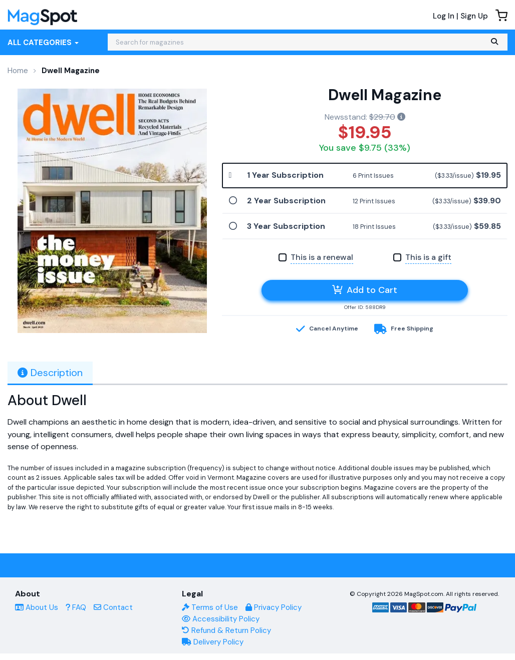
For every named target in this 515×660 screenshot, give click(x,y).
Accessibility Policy (221, 619)
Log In (443, 16)
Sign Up (474, 16)
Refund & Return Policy (226, 630)
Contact (113, 607)
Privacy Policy (273, 607)
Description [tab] (50, 372)
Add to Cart (364, 290)
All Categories (43, 43)
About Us (36, 607)
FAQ (76, 607)
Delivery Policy (212, 642)
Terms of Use (210, 607)
